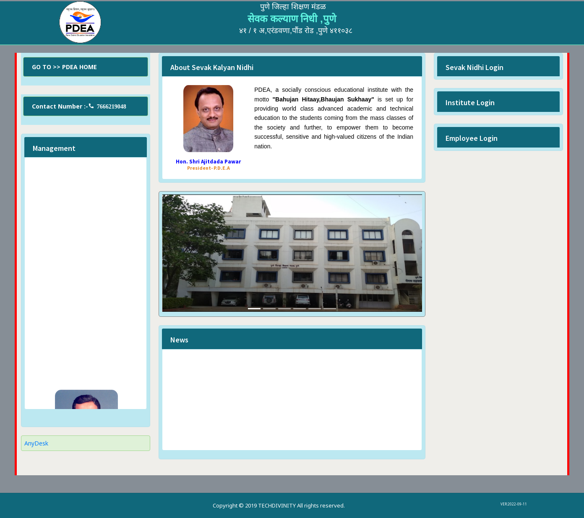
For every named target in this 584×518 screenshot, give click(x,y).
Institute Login (470, 102)
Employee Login (472, 138)
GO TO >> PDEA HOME (64, 67)
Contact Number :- (79, 106)
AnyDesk (36, 443)
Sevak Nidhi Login (474, 67)
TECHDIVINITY (277, 505)
